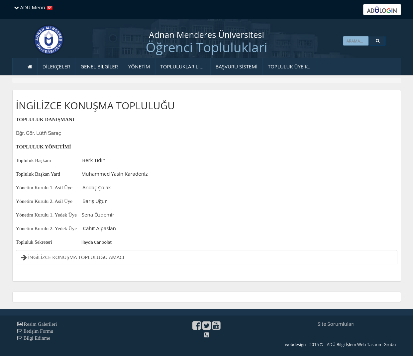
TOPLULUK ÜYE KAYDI (293, 66)
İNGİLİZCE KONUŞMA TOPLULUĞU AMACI (72, 257)
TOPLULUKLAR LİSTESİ (185, 66)
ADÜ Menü (29, 7)
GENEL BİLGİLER (99, 66)
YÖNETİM (139, 66)
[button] (377, 41)
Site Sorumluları (336, 323)
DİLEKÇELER (56, 66)
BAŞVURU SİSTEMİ (237, 66)
